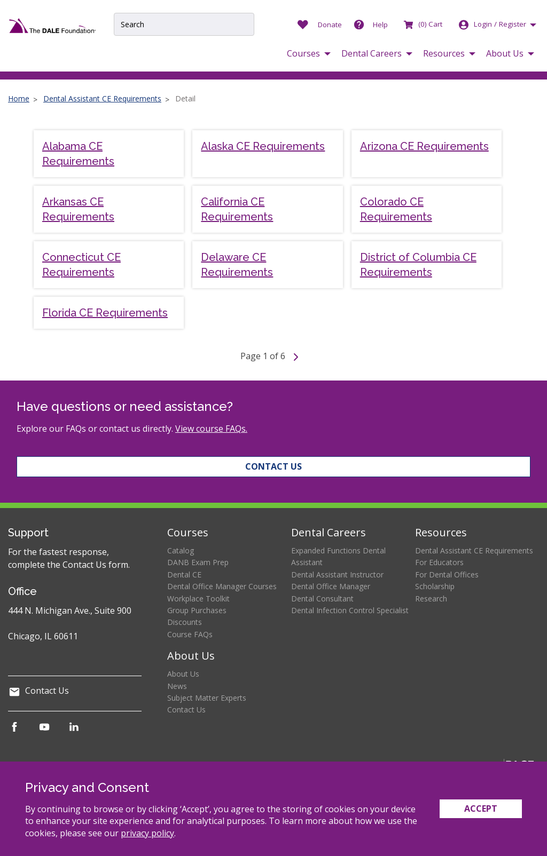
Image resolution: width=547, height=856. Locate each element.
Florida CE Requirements (105, 312)
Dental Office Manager (330, 586)
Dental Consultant (322, 598)
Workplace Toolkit (198, 598)
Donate (330, 24)
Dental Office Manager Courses (222, 586)
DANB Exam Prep (198, 562)
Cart (422, 24)
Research (431, 598)
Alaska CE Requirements (263, 146)
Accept (480, 808)
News (177, 686)
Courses (187, 532)
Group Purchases (196, 610)
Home (18, 98)
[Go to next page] (296, 356)
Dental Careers (328, 532)
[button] (309, 54)
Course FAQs (190, 634)
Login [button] (491, 24)
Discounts (184, 622)
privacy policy (147, 833)
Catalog (180, 550)
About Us (191, 655)
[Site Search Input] (184, 24)
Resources (441, 532)
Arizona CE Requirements (424, 146)
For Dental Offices (447, 574)
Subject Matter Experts (206, 698)
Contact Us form (95, 564)
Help (380, 24)
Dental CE (184, 574)
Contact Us (273, 466)
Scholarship (435, 586)
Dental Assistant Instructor (337, 574)
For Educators (439, 562)
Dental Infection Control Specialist (350, 610)
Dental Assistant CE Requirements (102, 98)
